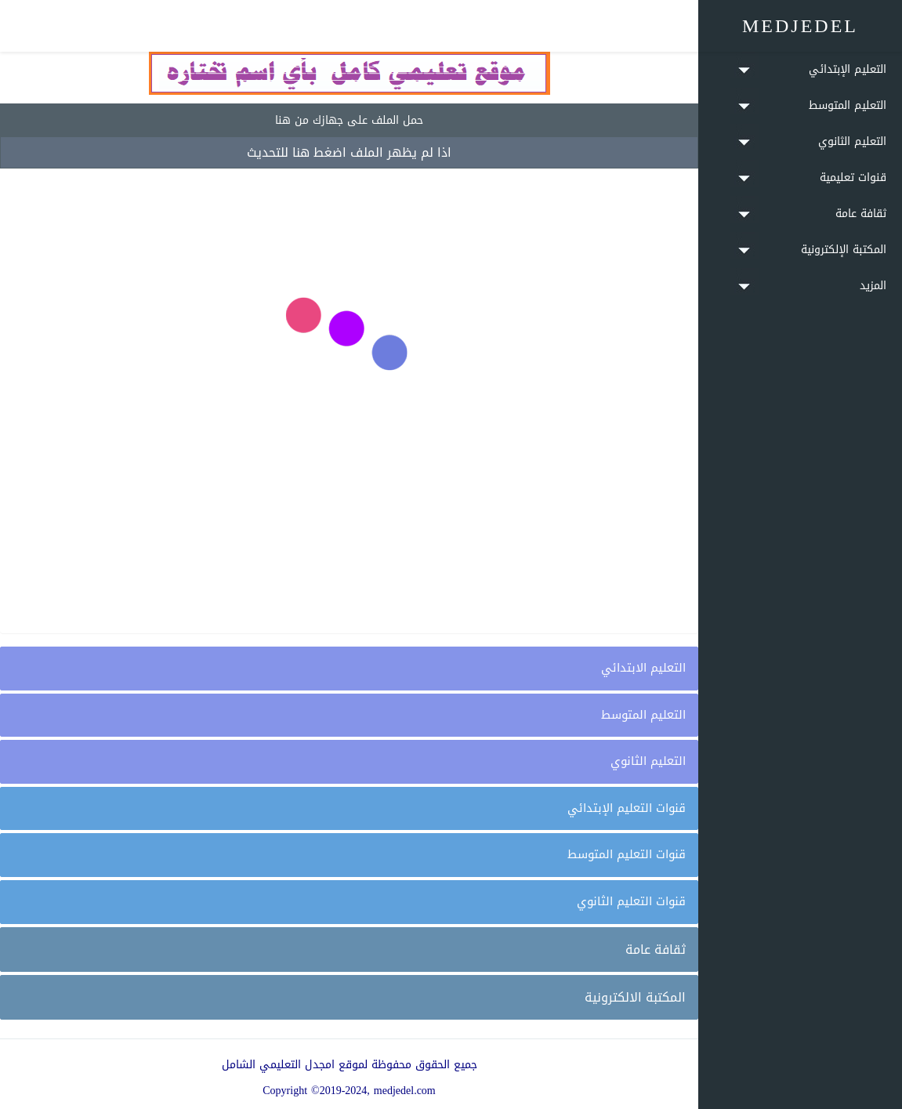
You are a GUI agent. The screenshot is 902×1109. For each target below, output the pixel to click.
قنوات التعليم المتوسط (626, 854)
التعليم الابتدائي (643, 668)
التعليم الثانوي (648, 761)
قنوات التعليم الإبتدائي (626, 808)
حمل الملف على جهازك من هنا (349, 120)
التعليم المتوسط (643, 715)
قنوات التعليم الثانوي (631, 901)
